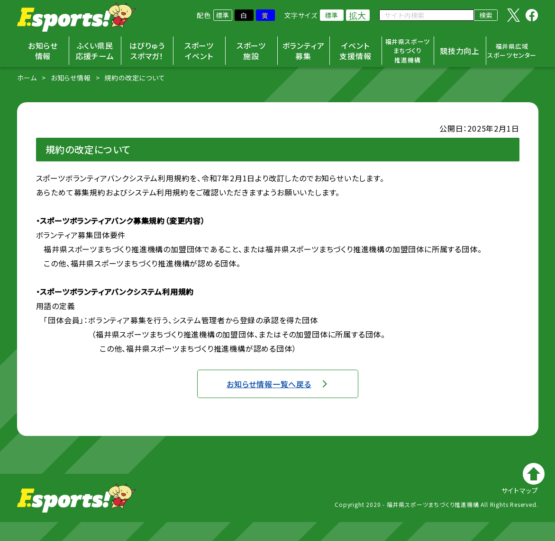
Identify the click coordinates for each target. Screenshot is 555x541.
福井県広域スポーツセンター (512, 51)
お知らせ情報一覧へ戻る (269, 384)
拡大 (358, 15)
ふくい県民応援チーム (95, 51)
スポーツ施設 (251, 51)
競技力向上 (460, 50)
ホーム (27, 77)
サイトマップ (519, 490)
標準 (223, 15)
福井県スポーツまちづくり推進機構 (407, 50)
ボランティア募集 (303, 51)
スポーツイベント (199, 51)
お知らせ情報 (43, 51)
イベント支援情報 (355, 51)
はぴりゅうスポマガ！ (147, 51)
